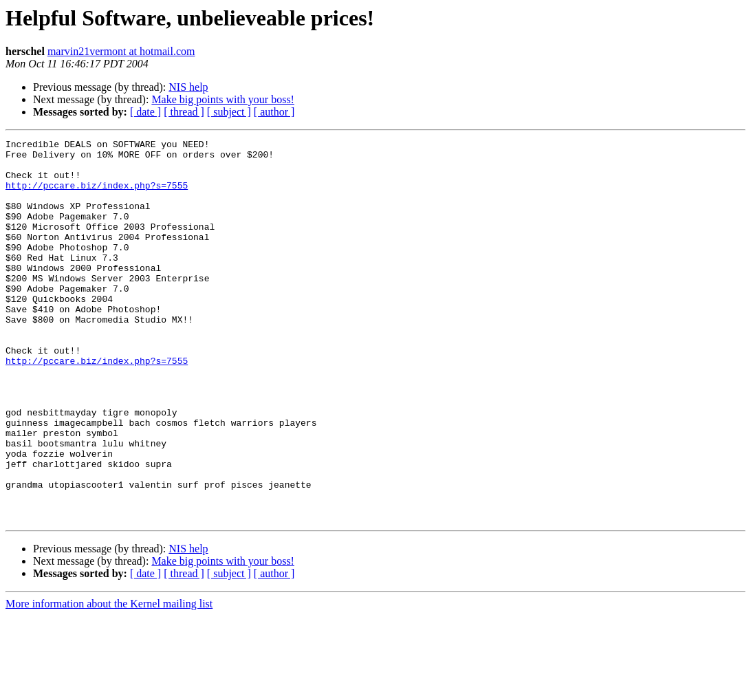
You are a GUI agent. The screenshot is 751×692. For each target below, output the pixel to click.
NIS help (188, 87)
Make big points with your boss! (222, 99)
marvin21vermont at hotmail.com (121, 51)
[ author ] (274, 112)
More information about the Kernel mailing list (109, 680)
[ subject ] (229, 112)
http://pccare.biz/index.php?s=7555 (97, 195)
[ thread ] (184, 112)
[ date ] (145, 112)
